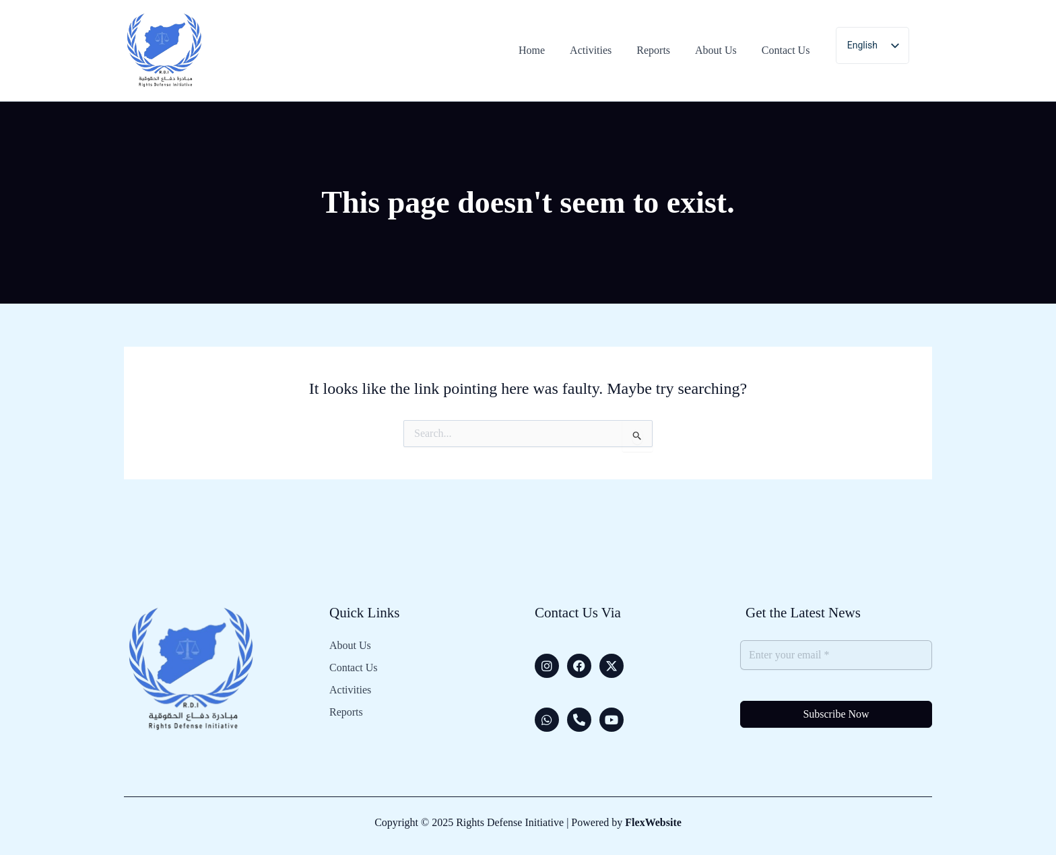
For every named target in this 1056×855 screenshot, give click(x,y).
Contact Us (353, 667)
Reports (346, 712)
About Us (350, 645)
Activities (350, 690)
